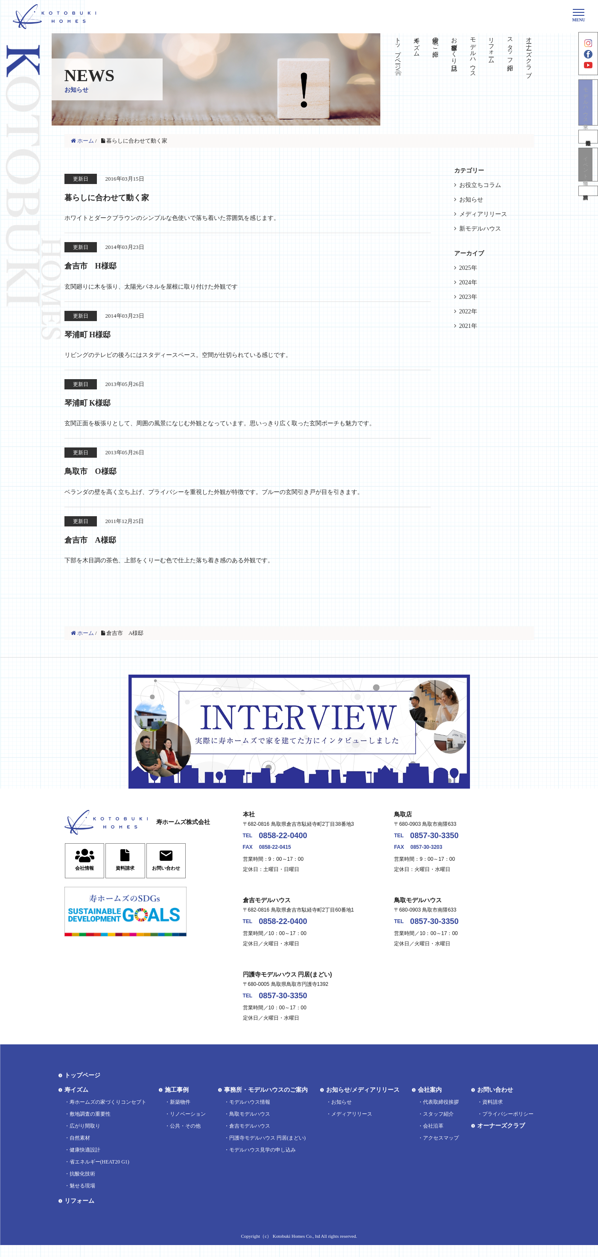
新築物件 (180, 1114)
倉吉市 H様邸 (99, 266)
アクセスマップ (441, 1150)
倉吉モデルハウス (249, 1138)
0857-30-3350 (442, 841)
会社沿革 (433, 1138)
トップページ (398, 50)
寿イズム (417, 43)
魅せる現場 (82, 1198)
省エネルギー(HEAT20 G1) (99, 1174)
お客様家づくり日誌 (454, 47)
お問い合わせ (495, 1102)
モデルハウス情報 (249, 1114)
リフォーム (491, 47)
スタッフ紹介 (510, 47)
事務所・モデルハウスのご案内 (266, 1102)
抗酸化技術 (82, 1186)
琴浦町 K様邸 (95, 404)
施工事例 (177, 1102)
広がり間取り (85, 1138)
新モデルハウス (480, 228)
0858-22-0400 (290, 841)
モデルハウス (473, 53)
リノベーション (188, 1126)
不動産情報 (588, 149)
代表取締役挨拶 (441, 1114)
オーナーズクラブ (529, 53)
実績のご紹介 (435, 40)
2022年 (468, 311)
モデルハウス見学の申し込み (262, 1162)
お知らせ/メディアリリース (363, 1102)
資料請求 (588, 208)
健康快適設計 (85, 1162)
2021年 (468, 326)
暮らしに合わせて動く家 (122, 196)
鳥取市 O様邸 (99, 473)
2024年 (468, 282)
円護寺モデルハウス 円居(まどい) (267, 1150)
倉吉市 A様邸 (98, 542)
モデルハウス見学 (588, 113)
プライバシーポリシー (508, 1126)
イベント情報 (588, 178)
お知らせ (471, 199)
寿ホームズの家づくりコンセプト (108, 1114)
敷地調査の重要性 (90, 1126)
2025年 (468, 268)
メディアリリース (483, 214)
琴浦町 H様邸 (95, 335)
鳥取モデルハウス (249, 1126)
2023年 (468, 297)
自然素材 (80, 1150)
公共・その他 (185, 1138)
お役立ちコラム (480, 185)
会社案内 (430, 1102)
